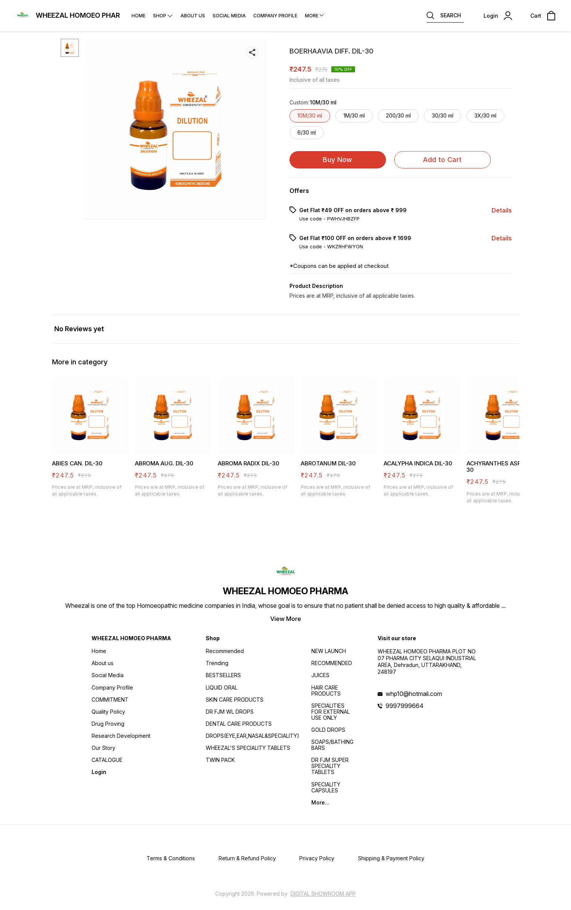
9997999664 (405, 705)
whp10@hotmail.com (414, 693)
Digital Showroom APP (323, 893)
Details (501, 210)
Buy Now (337, 160)
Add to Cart (442, 160)
